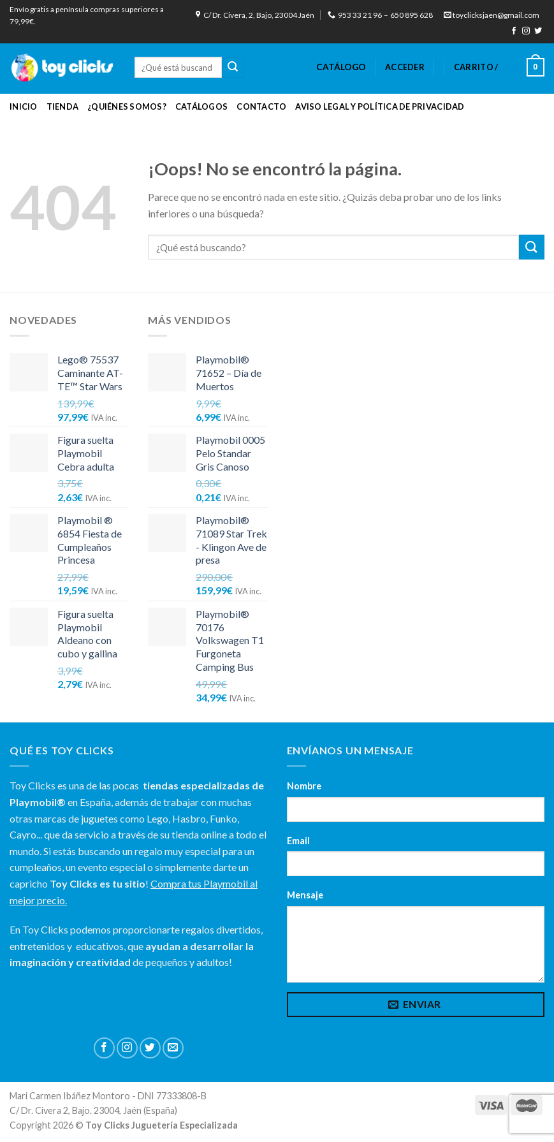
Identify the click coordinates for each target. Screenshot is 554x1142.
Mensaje (305, 894)
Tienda (63, 106)
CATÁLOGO (341, 67)
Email (298, 840)
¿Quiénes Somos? (126, 106)
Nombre (304, 785)
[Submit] (233, 67)
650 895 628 (411, 15)
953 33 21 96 (355, 15)
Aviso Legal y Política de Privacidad (379, 106)
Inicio (24, 106)
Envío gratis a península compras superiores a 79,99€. (87, 15)
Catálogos (201, 106)
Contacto (261, 106)
